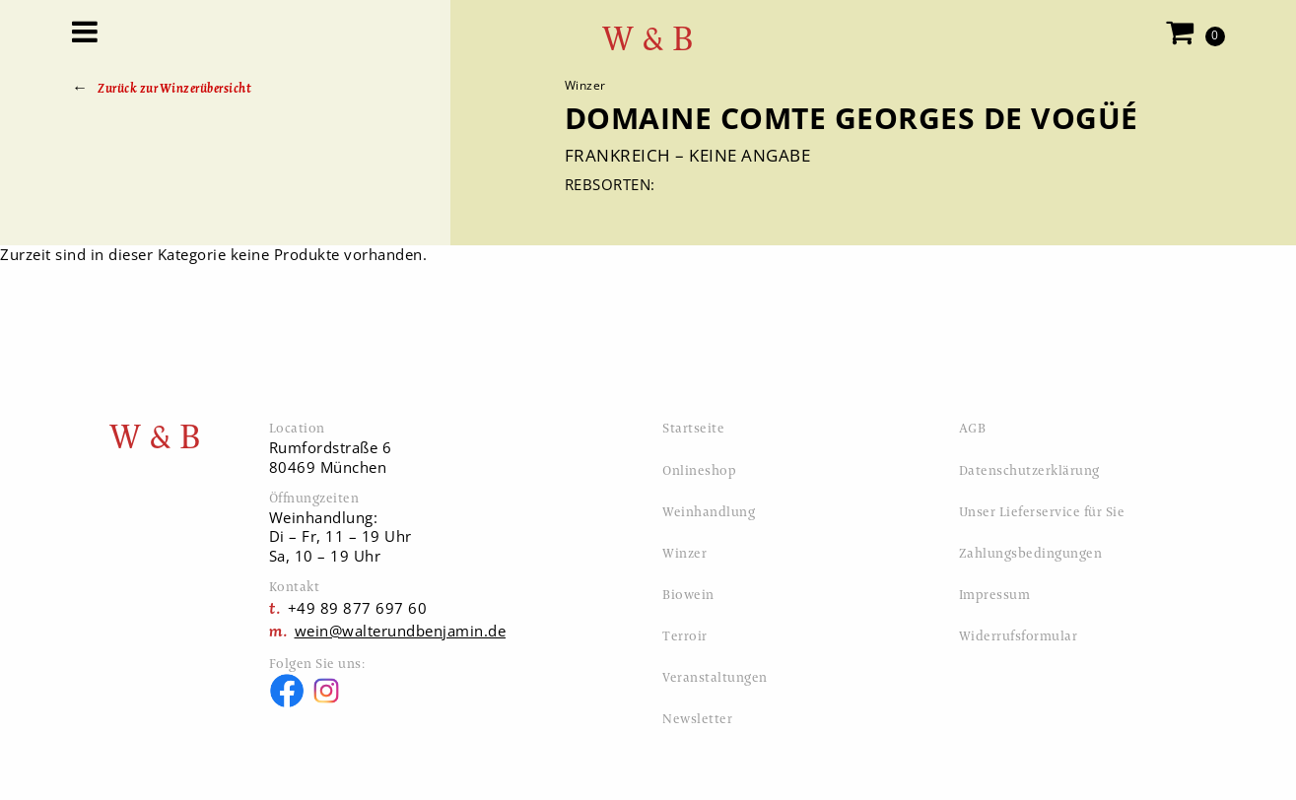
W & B (648, 39)
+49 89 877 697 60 (358, 608)
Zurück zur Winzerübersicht (174, 88)
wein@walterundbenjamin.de (401, 630)
